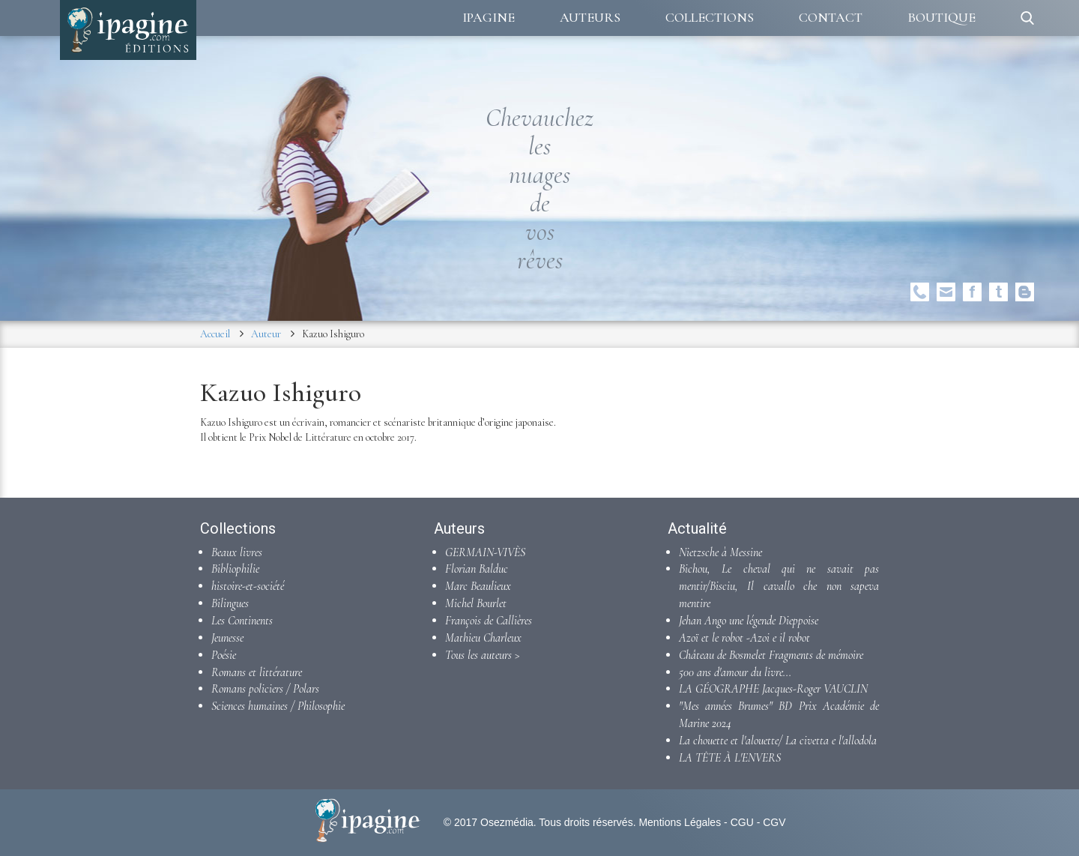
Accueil (215, 334)
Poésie (223, 655)
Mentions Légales (679, 822)
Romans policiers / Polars (265, 688)
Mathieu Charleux (483, 637)
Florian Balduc (476, 568)
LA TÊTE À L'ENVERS (730, 757)
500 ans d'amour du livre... (735, 672)
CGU (742, 822)
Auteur (266, 334)
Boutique (941, 17)
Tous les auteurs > (482, 655)
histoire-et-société (247, 586)
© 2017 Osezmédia (489, 822)
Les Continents (242, 620)
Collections (709, 17)
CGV (774, 822)
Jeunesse (227, 637)
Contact (830, 17)
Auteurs (590, 17)
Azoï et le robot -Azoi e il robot (744, 637)
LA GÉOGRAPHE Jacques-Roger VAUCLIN (773, 688)
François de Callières (488, 620)
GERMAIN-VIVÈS (485, 552)
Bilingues (230, 603)
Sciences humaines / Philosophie (278, 706)
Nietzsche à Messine (720, 552)
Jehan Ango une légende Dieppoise (748, 620)
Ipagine (488, 17)
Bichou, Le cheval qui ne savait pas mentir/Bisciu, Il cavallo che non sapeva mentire (779, 586)
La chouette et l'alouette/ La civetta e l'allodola (778, 740)
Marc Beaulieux (478, 586)
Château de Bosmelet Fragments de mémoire (771, 655)
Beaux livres (236, 552)
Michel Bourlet (476, 603)
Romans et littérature (256, 672)
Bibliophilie (235, 568)
